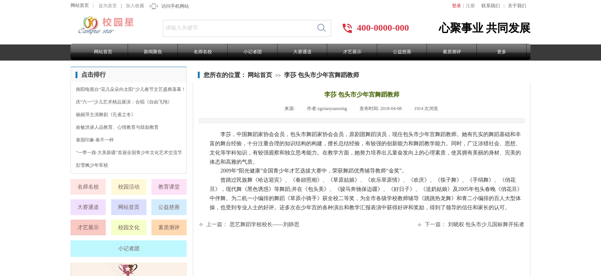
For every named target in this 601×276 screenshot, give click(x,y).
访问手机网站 (175, 6)
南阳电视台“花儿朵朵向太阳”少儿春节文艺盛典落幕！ (131, 89)
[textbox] (237, 28)
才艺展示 (352, 51)
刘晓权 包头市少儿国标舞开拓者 (471, 224)
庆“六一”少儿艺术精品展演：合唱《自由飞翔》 (124, 102)
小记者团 (252, 51)
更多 (501, 51)
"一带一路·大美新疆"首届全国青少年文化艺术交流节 (129, 152)
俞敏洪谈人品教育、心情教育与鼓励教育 (117, 127)
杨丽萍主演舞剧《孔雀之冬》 (106, 114)
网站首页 (80, 5)
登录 (456, 5)
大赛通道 (302, 51)
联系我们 (490, 5)
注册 (470, 5)
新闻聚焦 (153, 51)
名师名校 (203, 51)
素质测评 (452, 51)
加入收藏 (135, 5)
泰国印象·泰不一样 (95, 140)
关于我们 (517, 5)
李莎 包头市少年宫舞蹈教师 (321, 75)
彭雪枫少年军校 (92, 165)
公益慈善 (402, 51)
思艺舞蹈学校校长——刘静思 (249, 224)
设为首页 (108, 5)
